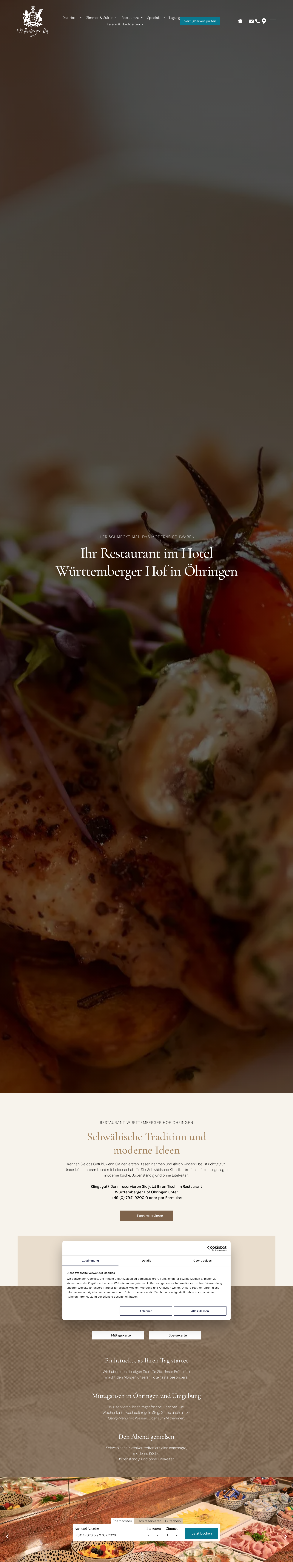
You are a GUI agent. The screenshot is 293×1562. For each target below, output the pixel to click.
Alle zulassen (200, 1310)
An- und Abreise (87, 1549)
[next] (285, 1536)
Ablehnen (146, 1310)
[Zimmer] (173, 1556)
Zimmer (172, 1549)
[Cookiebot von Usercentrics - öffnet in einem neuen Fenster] (210, 1248)
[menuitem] (72, 18)
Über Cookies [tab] (202, 1260)
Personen (153, 1549)
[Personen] (153, 1556)
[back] (7, 1536)
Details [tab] (146, 1260)
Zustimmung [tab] (90, 1260)
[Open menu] (273, 21)
